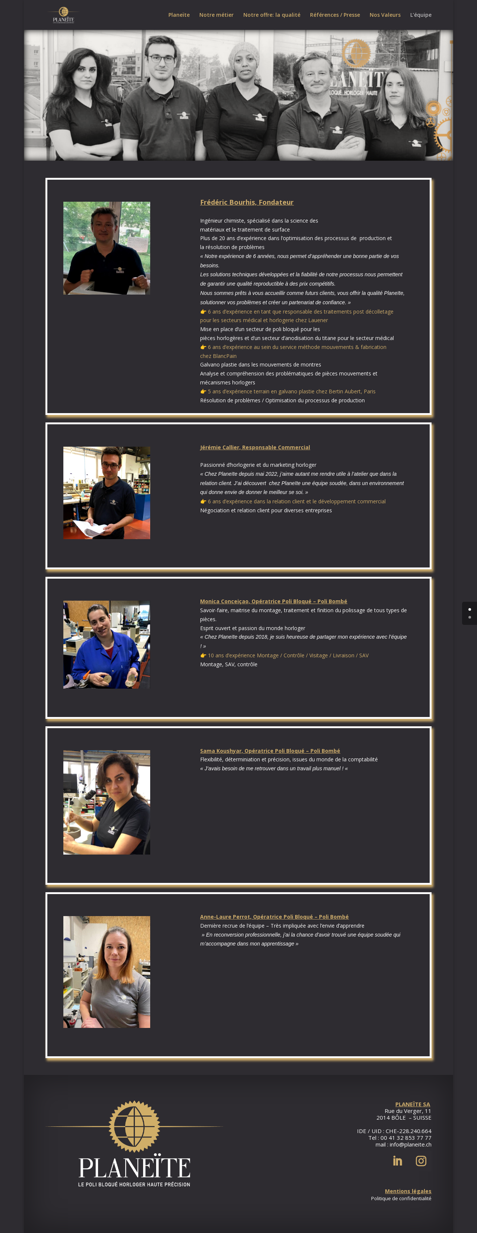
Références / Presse (335, 15)
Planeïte (179, 15)
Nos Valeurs (385, 15)
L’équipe (421, 15)
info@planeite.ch (411, 1144)
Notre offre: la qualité (271, 15)
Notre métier (216, 15)
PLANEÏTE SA (412, 1104)
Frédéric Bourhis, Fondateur (247, 202)
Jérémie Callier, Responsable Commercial (255, 447)
